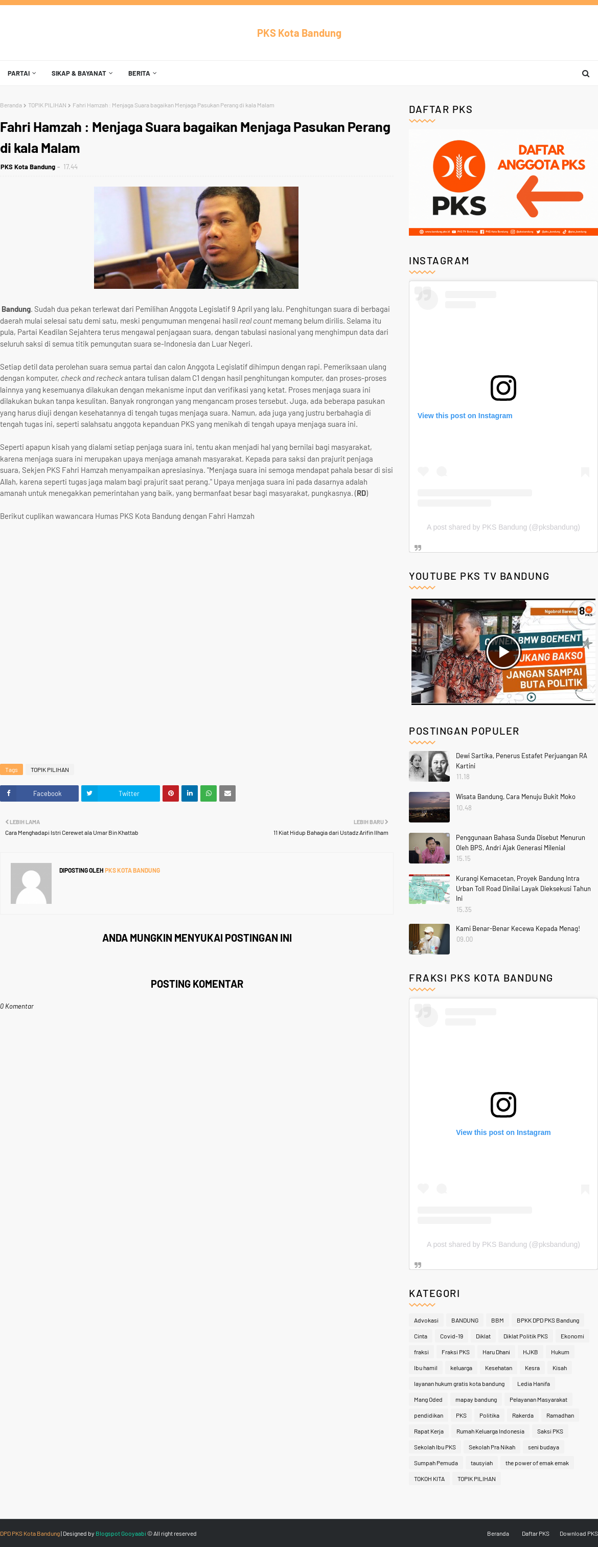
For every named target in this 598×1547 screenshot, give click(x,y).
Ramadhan (560, 1415)
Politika (489, 1415)
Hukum (560, 1351)
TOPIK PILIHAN (47, 104)
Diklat (483, 1335)
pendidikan (428, 1415)
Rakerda (523, 1415)
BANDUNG (464, 1320)
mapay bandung (476, 1399)
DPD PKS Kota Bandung (30, 1533)
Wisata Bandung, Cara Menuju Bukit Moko (516, 796)
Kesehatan (498, 1367)
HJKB (530, 1351)
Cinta (420, 1335)
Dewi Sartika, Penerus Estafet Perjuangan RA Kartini (521, 761)
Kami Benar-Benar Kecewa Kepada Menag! (518, 928)
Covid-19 (451, 1335)
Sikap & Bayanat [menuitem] (79, 73)
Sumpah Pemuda (436, 1462)
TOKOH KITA (429, 1478)
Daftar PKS (535, 1533)
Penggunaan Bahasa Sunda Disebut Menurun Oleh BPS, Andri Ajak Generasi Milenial (520, 842)
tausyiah (482, 1462)
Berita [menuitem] (139, 73)
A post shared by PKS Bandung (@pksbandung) (503, 527)
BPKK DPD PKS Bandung (548, 1320)
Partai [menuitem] (19, 73)
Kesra (532, 1367)
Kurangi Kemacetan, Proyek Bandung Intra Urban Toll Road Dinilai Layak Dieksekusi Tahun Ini (523, 888)
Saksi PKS (550, 1431)
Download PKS (579, 1533)
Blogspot (108, 1533)
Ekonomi (572, 1335)
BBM (497, 1320)
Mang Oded (428, 1399)
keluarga (461, 1367)
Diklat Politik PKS (525, 1335)
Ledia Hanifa (533, 1383)
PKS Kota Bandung (299, 33)
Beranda (11, 104)
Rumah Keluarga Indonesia (490, 1431)
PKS (461, 1415)
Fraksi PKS (456, 1351)
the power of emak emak (537, 1462)
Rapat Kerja (429, 1431)
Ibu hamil (426, 1367)
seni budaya (543, 1446)
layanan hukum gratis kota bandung (459, 1383)
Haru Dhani (496, 1351)
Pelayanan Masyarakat (538, 1399)
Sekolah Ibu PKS (435, 1446)
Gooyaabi (133, 1533)
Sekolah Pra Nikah (492, 1446)
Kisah (560, 1367)
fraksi (421, 1351)
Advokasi (426, 1320)
